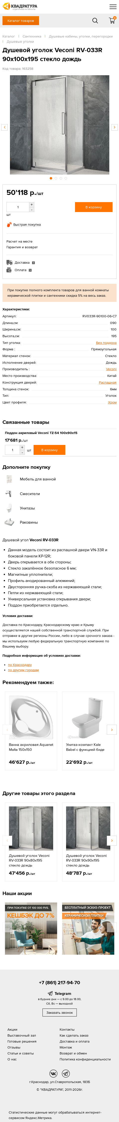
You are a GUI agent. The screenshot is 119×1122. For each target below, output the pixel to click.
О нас (12, 1059)
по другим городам (23, 670)
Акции (12, 1029)
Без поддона (106, 343)
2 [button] (56, 177)
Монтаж (66, 1047)
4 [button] (66, 177)
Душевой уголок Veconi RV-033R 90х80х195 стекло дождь (29, 860)
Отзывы (13, 1047)
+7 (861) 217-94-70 (59, 982)
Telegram (63, 993)
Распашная (108, 382)
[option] (59, 125)
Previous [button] (4, 127)
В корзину (93, 207)
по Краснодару (20, 665)
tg (66, 1074)
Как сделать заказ (74, 1035)
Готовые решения (22, 1041)
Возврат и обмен (73, 1053)
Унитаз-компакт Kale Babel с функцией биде (85, 747)
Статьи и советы (20, 1053)
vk (53, 1074)
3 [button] (61, 177)
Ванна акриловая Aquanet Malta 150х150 (31, 747)
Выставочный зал (21, 1035)
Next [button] (114, 127)
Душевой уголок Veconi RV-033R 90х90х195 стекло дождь (86, 860)
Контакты (67, 1029)
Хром (112, 402)
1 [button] (51, 177)
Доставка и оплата (74, 1041)
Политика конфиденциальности (85, 1059)
